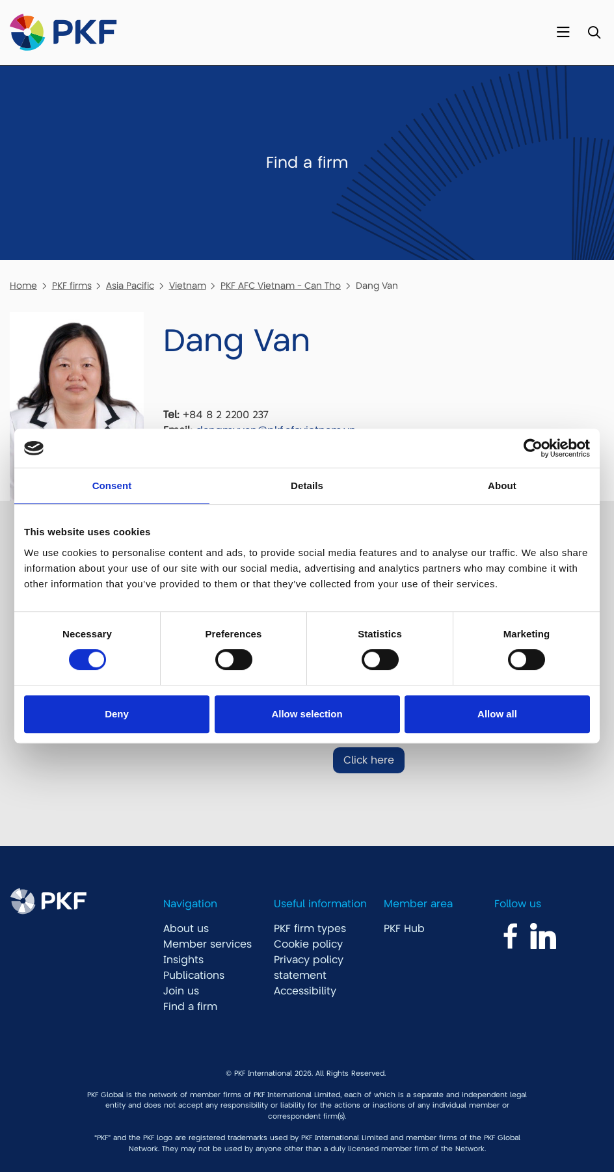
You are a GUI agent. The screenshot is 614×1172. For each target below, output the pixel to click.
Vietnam (187, 285)
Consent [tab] (112, 485)
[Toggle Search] (594, 33)
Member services (207, 944)
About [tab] (502, 485)
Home (23, 285)
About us (186, 928)
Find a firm (190, 1006)
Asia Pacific (130, 285)
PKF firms (72, 285)
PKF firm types (310, 928)
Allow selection (306, 713)
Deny (117, 713)
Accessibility (305, 991)
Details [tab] (307, 485)
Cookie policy (308, 944)
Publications (193, 975)
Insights (183, 959)
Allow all (497, 713)
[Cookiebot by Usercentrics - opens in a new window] (533, 448)
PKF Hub (404, 928)
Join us (181, 991)
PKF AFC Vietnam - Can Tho (280, 285)
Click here (368, 760)
